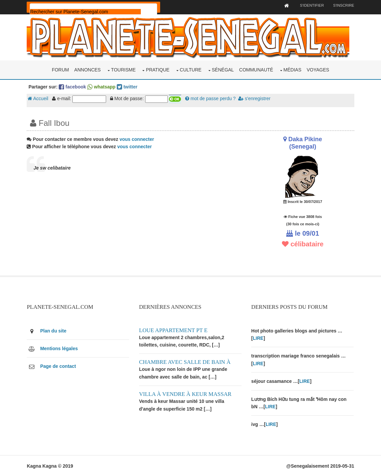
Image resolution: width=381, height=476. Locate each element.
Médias (293, 69)
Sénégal (223, 69)
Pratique (157, 69)
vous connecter (137, 139)
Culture (191, 69)
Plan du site (54, 330)
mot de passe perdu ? (211, 98)
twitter (127, 86)
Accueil (38, 98)
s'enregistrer (255, 98)
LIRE (258, 337)
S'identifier (311, 5)
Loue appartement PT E (173, 329)
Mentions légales (59, 348)
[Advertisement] (134, 228)
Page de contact (58, 366)
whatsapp (102, 86)
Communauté (256, 69)
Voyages (318, 69)
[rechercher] (86, 12)
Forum (60, 69)
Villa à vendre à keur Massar (185, 394)
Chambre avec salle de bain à (185, 362)
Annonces (87, 69)
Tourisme (123, 69)
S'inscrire (343, 5)
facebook (72, 86)
